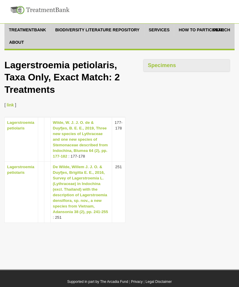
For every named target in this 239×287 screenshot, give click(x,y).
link (10, 105)
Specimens (162, 65)
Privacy (137, 282)
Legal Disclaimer (159, 282)
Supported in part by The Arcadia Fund (97, 282)
